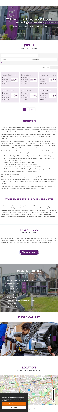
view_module (47, 67)
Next (32, 109)
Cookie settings (14, 407)
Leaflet (43, 404)
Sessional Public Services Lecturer (10, 75)
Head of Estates (45, 91)
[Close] (26, 395)
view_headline (56, 67)
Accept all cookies (14, 403)
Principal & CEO (26, 91)
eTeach (29, 408)
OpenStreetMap (49, 404)
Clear (2, 63)
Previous (3, 339)
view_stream (52, 67)
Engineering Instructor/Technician (48, 75)
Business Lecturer (27, 75)
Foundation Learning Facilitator (10, 91)
